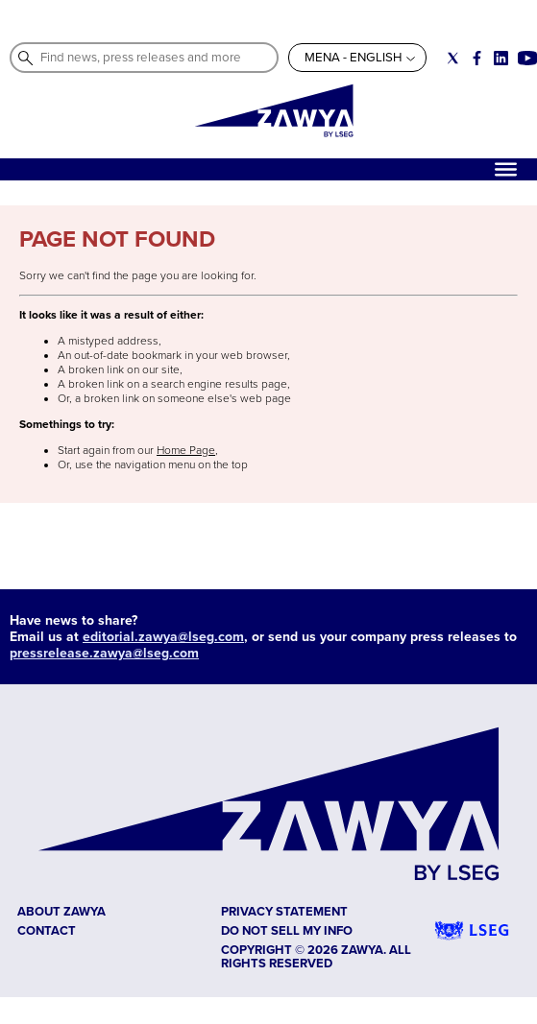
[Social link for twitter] (453, 58)
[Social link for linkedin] (501, 58)
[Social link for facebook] (477, 58)
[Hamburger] (506, 169)
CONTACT (46, 931)
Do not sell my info (287, 931)
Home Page (186, 450)
